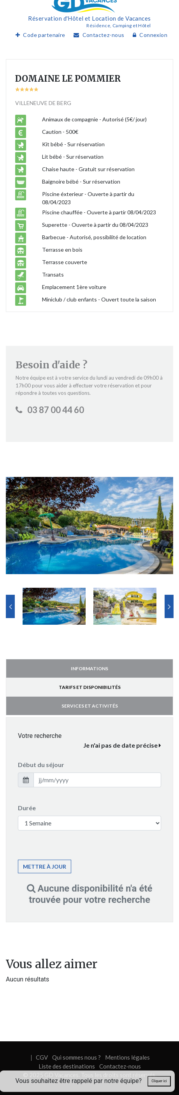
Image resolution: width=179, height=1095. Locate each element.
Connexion (148, 35)
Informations (89, 668)
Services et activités (89, 706)
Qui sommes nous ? (76, 1057)
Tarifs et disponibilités (90, 687)
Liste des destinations (67, 1066)
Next (169, 606)
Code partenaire (38, 35)
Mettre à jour (44, 866)
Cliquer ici (159, 1081)
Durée (27, 807)
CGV (42, 1057)
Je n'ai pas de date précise (122, 745)
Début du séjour (41, 764)
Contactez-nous (97, 35)
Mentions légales (127, 1057)
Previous (10, 606)
